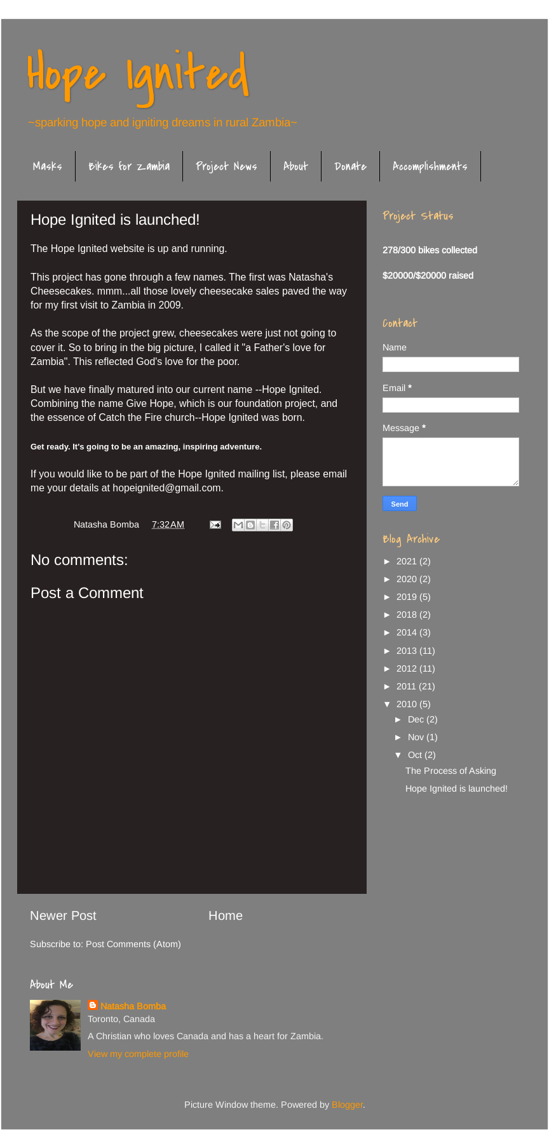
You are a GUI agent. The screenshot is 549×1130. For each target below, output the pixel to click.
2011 (407, 686)
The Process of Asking (450, 771)
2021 (407, 561)
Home (225, 915)
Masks (47, 166)
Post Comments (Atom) (133, 944)
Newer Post (63, 915)
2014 (407, 632)
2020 (407, 579)
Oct (416, 755)
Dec (417, 719)
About (295, 166)
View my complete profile (138, 1054)
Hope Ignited (138, 73)
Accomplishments (430, 166)
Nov (417, 737)
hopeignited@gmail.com (166, 487)
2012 (407, 668)
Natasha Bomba (133, 1006)
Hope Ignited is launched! (456, 788)
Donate (350, 166)
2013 (407, 651)
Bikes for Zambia (129, 166)
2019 (407, 597)
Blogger (347, 1105)
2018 (407, 614)
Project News (226, 166)
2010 (407, 704)
